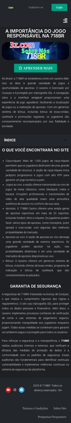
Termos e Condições (35, 408)
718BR (20, 78)
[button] (65, 21)
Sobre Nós (60, 408)
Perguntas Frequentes (52, 416)
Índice (10, 140)
